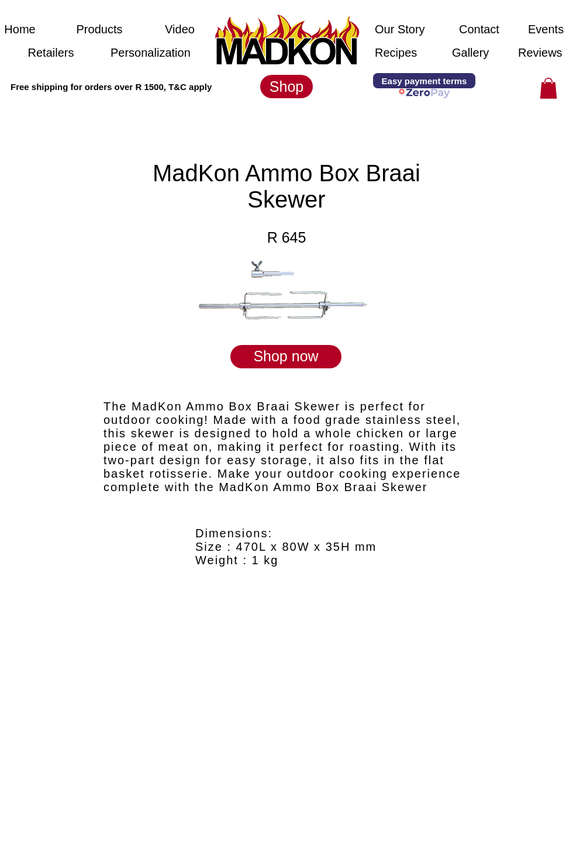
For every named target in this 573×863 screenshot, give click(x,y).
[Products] (99, 29)
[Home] (19, 29)
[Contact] (481, 29)
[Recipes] (397, 52)
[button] (100, 86)
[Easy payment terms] (424, 80)
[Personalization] (151, 52)
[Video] (180, 29)
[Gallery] (471, 52)
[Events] (546, 29)
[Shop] (286, 86)
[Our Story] (401, 29)
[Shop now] (285, 356)
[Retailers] (50, 52)
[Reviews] (540, 52)
